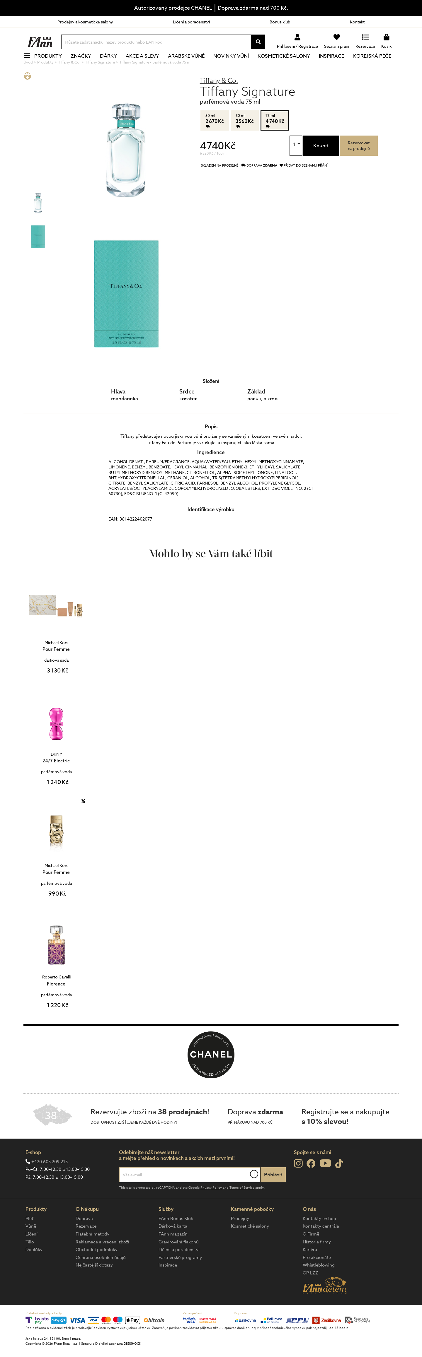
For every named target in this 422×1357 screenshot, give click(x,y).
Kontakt (357, 22)
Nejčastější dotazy (94, 1284)
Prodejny (240, 1238)
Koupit (321, 165)
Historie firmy (317, 1261)
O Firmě (311, 1253)
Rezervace (86, 1246)
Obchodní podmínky (97, 1269)
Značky (84, 65)
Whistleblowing (319, 1284)
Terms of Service (241, 1207)
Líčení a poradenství (191, 22)
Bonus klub (280, 22)
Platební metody (92, 1253)
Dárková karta (173, 1246)
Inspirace (335, 65)
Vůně (30, 1246)
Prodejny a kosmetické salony (85, 22)
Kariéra (310, 1269)
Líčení (31, 1253)
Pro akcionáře (317, 1277)
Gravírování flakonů (179, 1261)
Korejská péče (375, 65)
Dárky (111, 65)
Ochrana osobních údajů (101, 1277)
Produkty (51, 65)
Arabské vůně (189, 65)
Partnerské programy (180, 1277)
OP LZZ (310, 1292)
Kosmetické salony (287, 65)
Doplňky (33, 1269)
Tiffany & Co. (219, 100)
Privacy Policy (211, 1207)
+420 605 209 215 (49, 1181)
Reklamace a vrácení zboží (102, 1261)
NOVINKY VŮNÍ (234, 65)
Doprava (84, 1238)
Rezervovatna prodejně (359, 165)
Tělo (29, 1261)
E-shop (33, 1172)
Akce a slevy (145, 65)
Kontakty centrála (321, 1246)
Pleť (29, 1238)
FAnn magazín (173, 1253)
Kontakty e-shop (319, 1238)
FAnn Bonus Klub (176, 1238)
